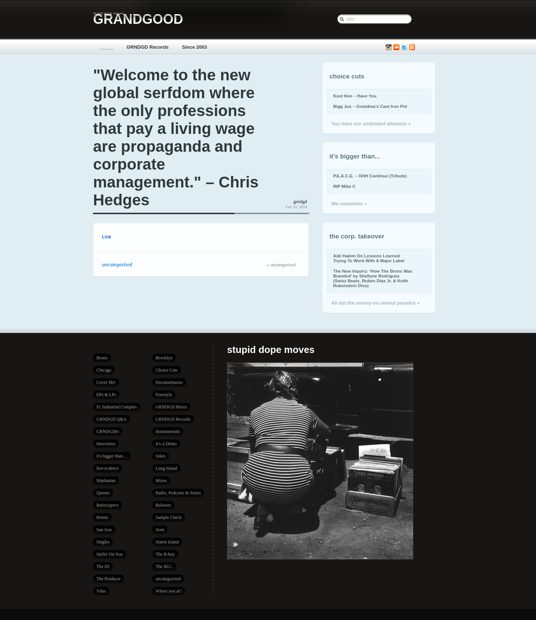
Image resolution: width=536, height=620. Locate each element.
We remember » (349, 203)
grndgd (300, 201)
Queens (103, 492)
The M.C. (164, 566)
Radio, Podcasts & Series (178, 492)
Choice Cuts (167, 370)
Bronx (102, 357)
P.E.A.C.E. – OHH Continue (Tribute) (370, 175)
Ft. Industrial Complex (116, 406)
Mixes (161, 480)
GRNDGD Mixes (171, 406)
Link (106, 237)
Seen (160, 529)
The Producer (108, 578)
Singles (102, 541)
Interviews (105, 443)
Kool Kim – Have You (354, 95)
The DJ (102, 566)
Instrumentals (168, 431)
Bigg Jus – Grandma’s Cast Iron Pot (370, 106)
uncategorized (117, 264)
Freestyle (164, 394)
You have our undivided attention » (371, 123)
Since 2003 (194, 47)
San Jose (104, 529)
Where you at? (169, 591)
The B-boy (165, 554)
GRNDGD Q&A (111, 419)
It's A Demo (166, 443)
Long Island (166, 468)
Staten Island (167, 541)
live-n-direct (107, 468)
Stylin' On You (109, 554)
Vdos (101, 591)
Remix (102, 517)
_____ (106, 47)
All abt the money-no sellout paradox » (375, 303)
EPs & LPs (106, 394)
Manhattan (105, 480)
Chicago (103, 370)
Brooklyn (164, 357)
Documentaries (169, 382)
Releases (163, 505)
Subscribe (412, 47)
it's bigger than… (111, 456)
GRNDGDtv (107, 431)
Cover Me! (106, 382)
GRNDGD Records (148, 47)
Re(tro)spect (107, 505)
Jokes (161, 456)
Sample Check (169, 517)
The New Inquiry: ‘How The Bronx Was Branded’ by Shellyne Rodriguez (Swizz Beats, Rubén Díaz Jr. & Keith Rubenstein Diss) (372, 278)
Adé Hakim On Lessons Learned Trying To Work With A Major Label (368, 258)
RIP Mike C (344, 186)
